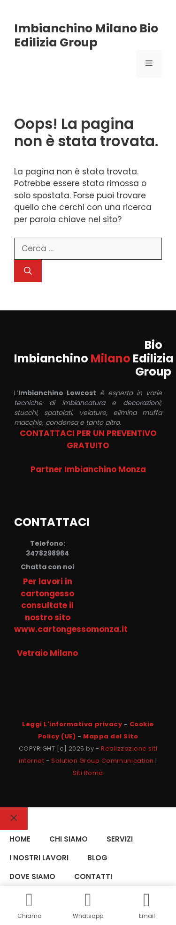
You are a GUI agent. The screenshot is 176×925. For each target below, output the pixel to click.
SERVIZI (120, 839)
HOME (20, 839)
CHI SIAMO (68, 839)
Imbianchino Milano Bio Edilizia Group (86, 35)
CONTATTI (93, 876)
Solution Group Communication (102, 760)
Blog (97, 858)
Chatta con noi (47, 567)
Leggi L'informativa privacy (72, 724)
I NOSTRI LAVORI (39, 858)
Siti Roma (88, 772)
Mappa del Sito (110, 736)
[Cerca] (28, 271)
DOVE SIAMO (32, 876)
